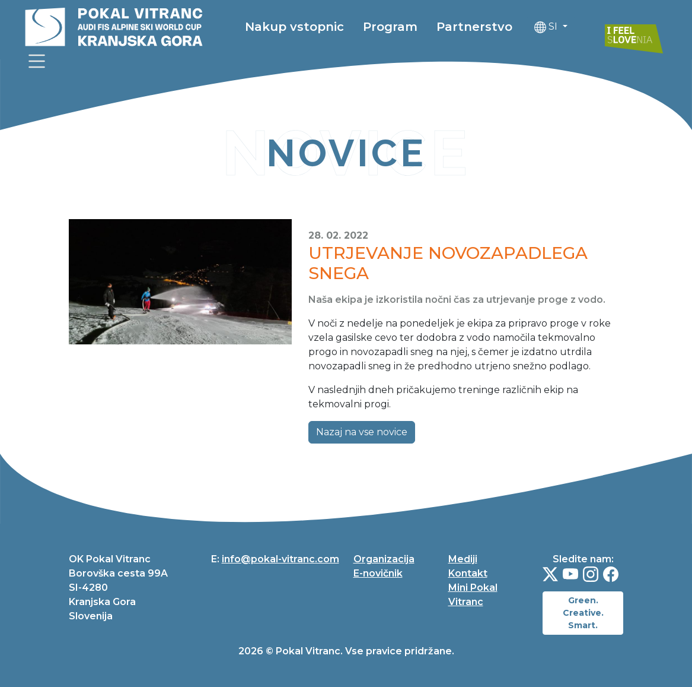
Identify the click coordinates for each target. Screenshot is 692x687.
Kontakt (467, 573)
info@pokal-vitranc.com (280, 559)
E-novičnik (378, 573)
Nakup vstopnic (294, 27)
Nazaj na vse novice (361, 432)
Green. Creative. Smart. (583, 613)
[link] (37, 61)
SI (547, 27)
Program (390, 27)
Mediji (462, 559)
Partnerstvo (474, 27)
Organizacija (383, 559)
